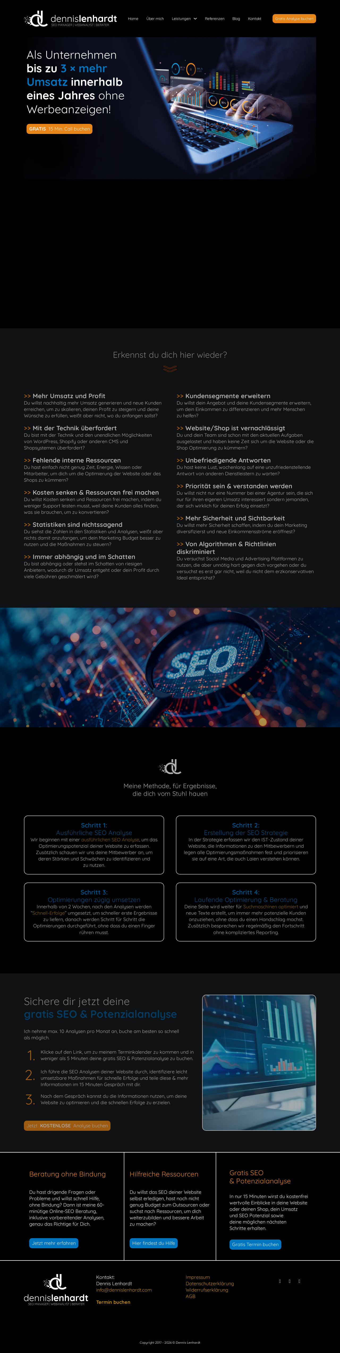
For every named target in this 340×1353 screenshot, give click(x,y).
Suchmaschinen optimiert (270, 907)
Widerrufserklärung (207, 1290)
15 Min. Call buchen (59, 129)
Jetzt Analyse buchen (67, 1126)
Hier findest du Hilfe (153, 1243)
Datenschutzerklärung (210, 1283)
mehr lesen (262, 284)
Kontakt (254, 18)
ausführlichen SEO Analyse (110, 840)
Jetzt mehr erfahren (54, 1243)
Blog (236, 18)
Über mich (155, 18)
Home (133, 18)
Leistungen (181, 18)
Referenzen (214, 18)
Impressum (198, 1277)
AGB (191, 1296)
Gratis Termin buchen (255, 1244)
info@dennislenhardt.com (124, 1290)
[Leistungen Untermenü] (195, 18)
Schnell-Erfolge (48, 913)
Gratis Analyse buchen (294, 18)
